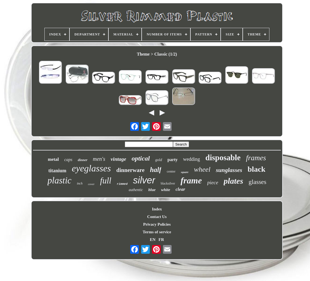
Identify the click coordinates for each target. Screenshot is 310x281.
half (156, 169)
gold (158, 160)
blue (152, 190)
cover (91, 184)
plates (233, 180)
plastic (59, 180)
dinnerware (130, 170)
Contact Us (156, 216)
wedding (191, 159)
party (173, 159)
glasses (257, 182)
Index (157, 209)
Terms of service (157, 232)
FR (161, 239)
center (171, 171)
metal (53, 159)
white (165, 190)
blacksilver (168, 183)
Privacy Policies (157, 224)
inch (80, 183)
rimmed (122, 184)
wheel (202, 169)
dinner (82, 160)
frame (191, 180)
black (256, 169)
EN (153, 239)
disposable (223, 157)
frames (256, 158)
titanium (57, 170)
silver (144, 180)
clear (180, 189)
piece (212, 182)
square (185, 172)
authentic (136, 190)
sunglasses (229, 170)
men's (99, 159)
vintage (118, 159)
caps (68, 159)
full (105, 180)
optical (141, 158)
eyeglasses (91, 168)
